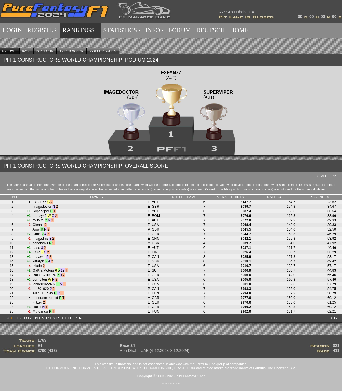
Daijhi (37, 307)
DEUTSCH (210, 30)
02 (19, 318)
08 (52, 318)
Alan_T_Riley (43, 293)
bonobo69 (40, 243)
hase (36, 248)
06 (41, 318)
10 (64, 318)
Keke (36, 252)
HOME (239, 30)
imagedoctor (42, 207)
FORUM (180, 30)
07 (47, 318)
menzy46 (40, 216)
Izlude (37, 266)
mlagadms (40, 239)
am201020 (41, 289)
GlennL (38, 225)
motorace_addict (45, 298)
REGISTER (42, 30)
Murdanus (40, 311)
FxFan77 (39, 202)
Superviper (41, 211)
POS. (16, 197)
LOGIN (12, 30)
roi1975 (38, 220)
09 (58, 318)
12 (75, 318)
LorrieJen (40, 280)
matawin (39, 257)
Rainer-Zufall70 (44, 275)
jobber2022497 (44, 284)
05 (36, 318)
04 (30, 318)
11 (69, 318)
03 (25, 318)
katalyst (38, 261)
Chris (37, 234)
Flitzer (37, 302)
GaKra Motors (43, 270)
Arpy (36, 229)
